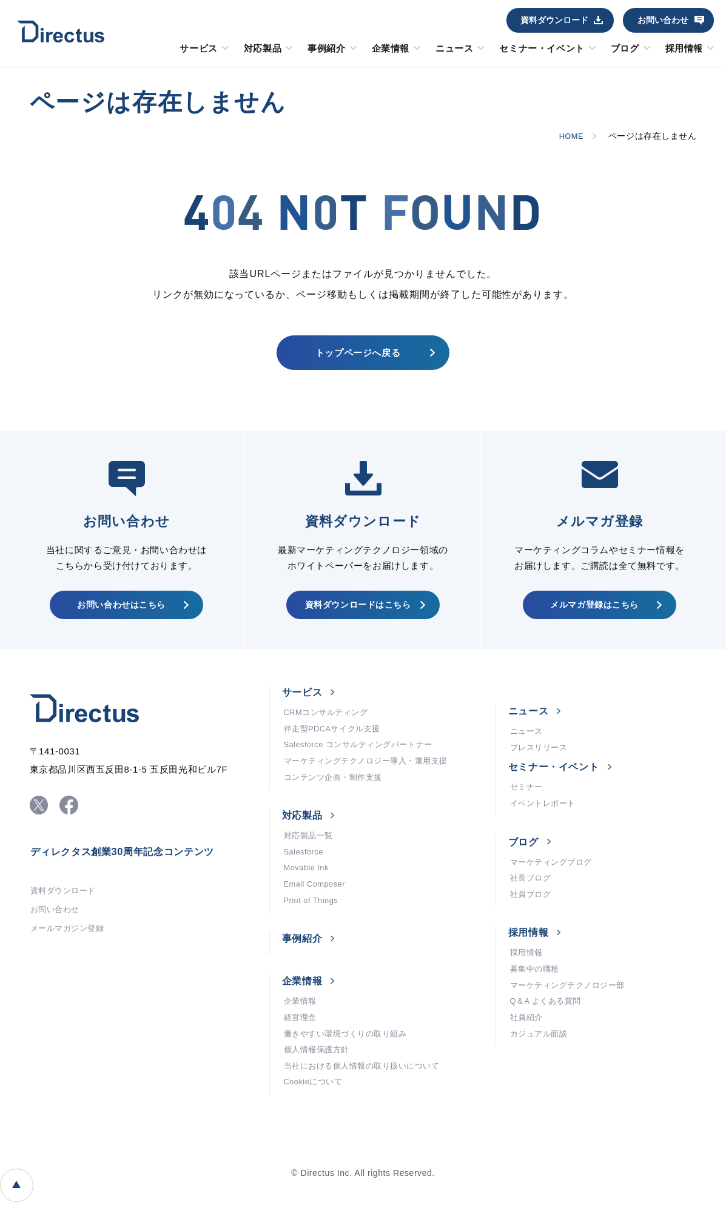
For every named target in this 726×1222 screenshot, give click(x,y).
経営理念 (301, 1055)
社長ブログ (532, 903)
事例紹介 (326, 48)
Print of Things (313, 934)
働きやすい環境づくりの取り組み (350, 1073)
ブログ (625, 48)
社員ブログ (532, 922)
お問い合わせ (662, 20)
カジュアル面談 (541, 1073)
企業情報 (390, 48)
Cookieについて (316, 1128)
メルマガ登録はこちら (593, 615)
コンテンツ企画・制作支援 (337, 800)
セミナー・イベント (541, 48)
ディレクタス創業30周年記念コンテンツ (134, 870)
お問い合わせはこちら (120, 615)
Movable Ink (309, 897)
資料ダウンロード (554, 20)
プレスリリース (541, 765)
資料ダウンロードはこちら (356, 615)
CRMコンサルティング (329, 728)
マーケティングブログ (554, 885)
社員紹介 (527, 1055)
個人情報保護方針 (319, 1091)
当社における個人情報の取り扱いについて (368, 1110)
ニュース (454, 48)
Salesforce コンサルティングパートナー (364, 764)
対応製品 (262, 48)
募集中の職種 (536, 1000)
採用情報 (684, 48)
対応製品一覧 (310, 861)
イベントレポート (545, 825)
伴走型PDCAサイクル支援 (336, 746)
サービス (198, 48)
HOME (569, 136)
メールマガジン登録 (70, 954)
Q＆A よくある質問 (548, 1037)
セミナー (527, 806)
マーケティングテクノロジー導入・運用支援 (372, 782)
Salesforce (306, 879)
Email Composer (317, 916)
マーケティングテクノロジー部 (572, 1019)
